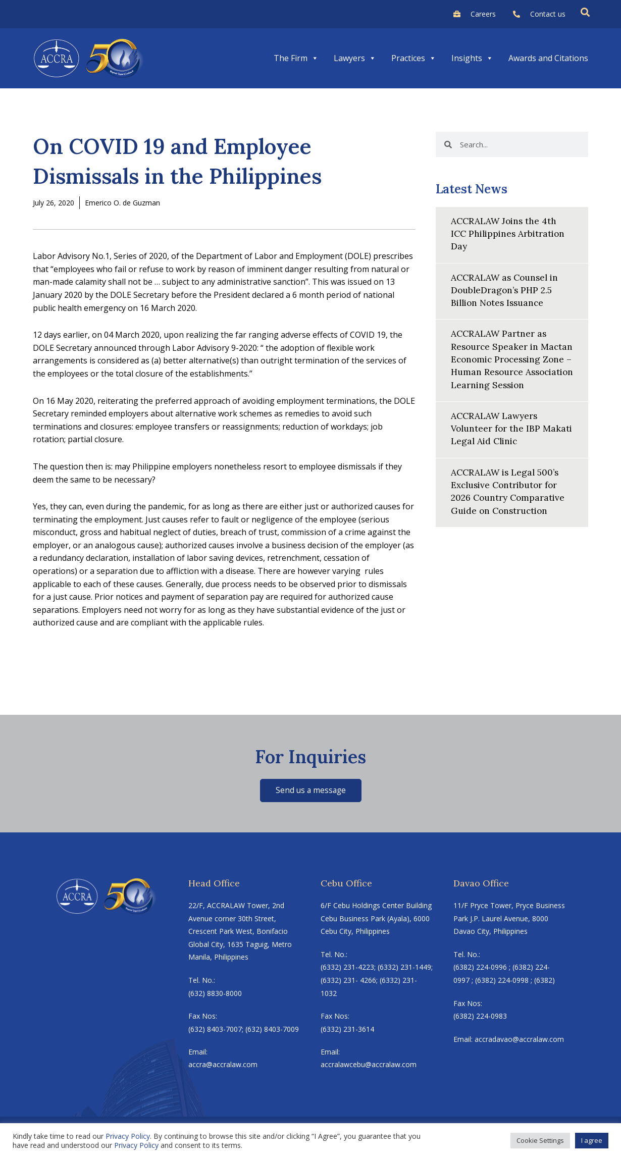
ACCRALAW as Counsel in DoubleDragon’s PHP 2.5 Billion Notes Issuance (507, 289)
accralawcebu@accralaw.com (369, 1065)
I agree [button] (591, 1140)
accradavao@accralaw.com (519, 1039)
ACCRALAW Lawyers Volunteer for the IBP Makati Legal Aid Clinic (502, 440)
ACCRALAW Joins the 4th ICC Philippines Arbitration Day (510, 233)
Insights (472, 58)
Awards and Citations (548, 58)
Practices (413, 58)
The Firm (296, 58)
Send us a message (311, 790)
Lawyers (355, 58)
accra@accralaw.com (222, 1065)
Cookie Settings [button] (540, 1140)
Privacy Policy (128, 1136)
